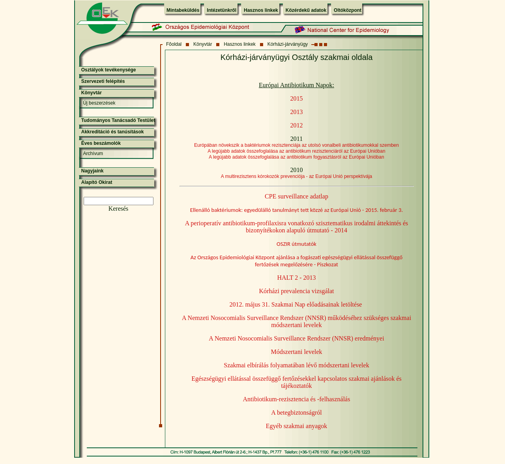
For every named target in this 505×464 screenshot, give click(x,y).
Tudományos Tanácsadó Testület (118, 120)
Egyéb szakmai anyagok (296, 426)
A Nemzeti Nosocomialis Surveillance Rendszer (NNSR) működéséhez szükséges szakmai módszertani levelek (296, 321)
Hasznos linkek (261, 10)
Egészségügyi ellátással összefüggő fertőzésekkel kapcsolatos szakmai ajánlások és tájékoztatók (296, 382)
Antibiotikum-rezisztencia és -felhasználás (296, 399)
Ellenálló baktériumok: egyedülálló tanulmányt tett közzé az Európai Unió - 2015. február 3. (296, 209)
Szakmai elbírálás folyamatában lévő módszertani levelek (296, 365)
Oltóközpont (347, 10)
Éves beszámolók (101, 143)
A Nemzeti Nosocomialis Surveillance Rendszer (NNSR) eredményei (296, 338)
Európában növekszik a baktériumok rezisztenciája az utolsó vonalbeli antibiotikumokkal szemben (296, 145)
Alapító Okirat (96, 182)
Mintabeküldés (182, 10)
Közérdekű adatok (306, 10)
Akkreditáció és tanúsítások (112, 132)
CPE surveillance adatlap (296, 196)
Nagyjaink (92, 171)
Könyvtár (202, 44)
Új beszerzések (99, 103)
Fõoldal (173, 44)
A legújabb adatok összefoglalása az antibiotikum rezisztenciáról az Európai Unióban (296, 151)
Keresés (118, 208)
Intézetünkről (221, 10)
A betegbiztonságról (296, 412)
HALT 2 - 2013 (296, 277)
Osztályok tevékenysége (108, 70)
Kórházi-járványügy (287, 44)
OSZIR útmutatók (296, 243)
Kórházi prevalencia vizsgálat (296, 291)
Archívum (93, 153)
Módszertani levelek (296, 351)
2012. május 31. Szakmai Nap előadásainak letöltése (296, 304)
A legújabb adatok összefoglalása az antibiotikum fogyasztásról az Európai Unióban (296, 157)
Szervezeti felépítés (103, 81)
